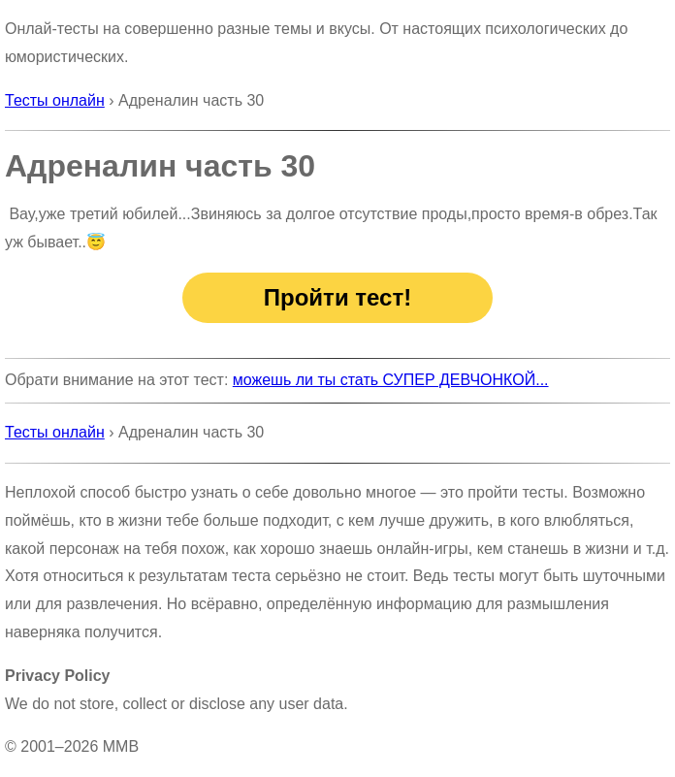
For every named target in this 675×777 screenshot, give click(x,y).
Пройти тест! (337, 297)
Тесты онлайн (55, 100)
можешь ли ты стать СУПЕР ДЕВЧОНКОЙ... (391, 380)
